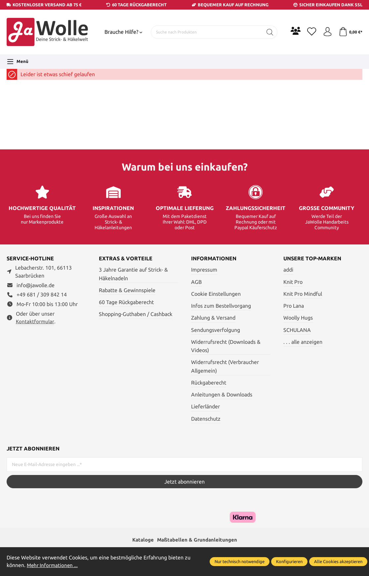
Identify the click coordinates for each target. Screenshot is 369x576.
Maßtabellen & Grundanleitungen (197, 540)
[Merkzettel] (309, 32)
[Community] (293, 31)
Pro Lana (293, 306)
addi (288, 270)
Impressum (204, 270)
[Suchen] (267, 32)
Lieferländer (205, 406)
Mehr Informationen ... (53, 565)
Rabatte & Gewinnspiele (127, 290)
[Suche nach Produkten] (205, 32)
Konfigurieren (289, 561)
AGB (196, 282)
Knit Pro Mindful (302, 294)
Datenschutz (206, 419)
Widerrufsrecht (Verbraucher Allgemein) (225, 366)
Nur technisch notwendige (240, 561)
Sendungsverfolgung (215, 330)
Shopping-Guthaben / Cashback (135, 314)
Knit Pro (293, 282)
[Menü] (17, 61)
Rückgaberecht (208, 383)
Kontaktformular (35, 322)
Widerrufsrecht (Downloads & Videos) (226, 346)
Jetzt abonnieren (184, 482)
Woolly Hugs (298, 318)
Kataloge (141, 540)
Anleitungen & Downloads (221, 394)
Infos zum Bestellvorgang (221, 306)
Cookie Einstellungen (216, 294)
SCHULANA (297, 330)
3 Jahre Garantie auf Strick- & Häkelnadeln (133, 274)
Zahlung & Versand (213, 318)
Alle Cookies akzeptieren (338, 561)
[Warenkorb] (350, 32)
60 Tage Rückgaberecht (126, 302)
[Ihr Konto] (326, 32)
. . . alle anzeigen (302, 342)
